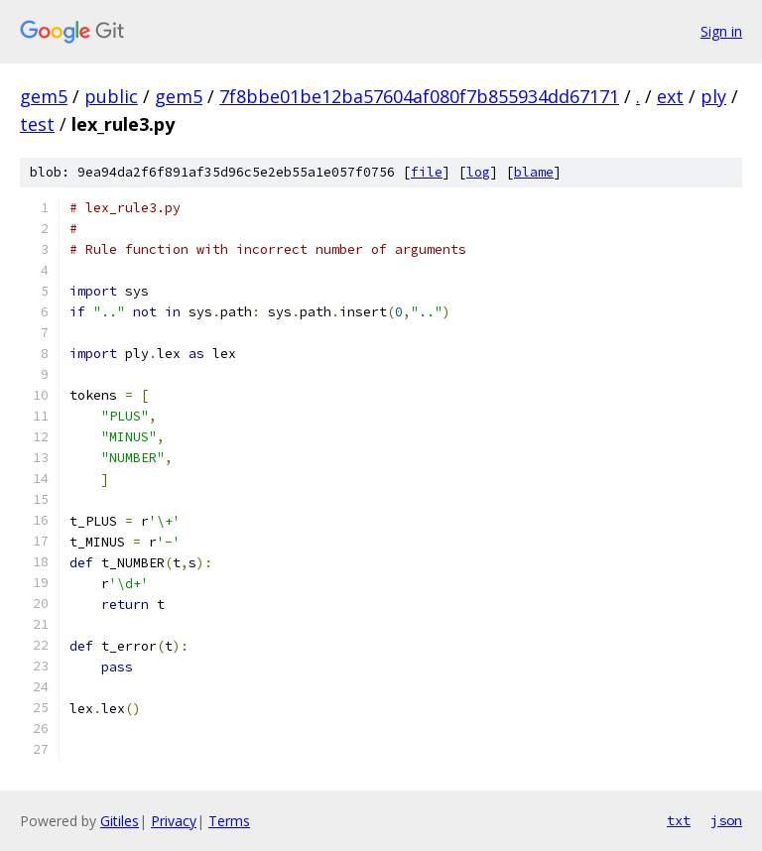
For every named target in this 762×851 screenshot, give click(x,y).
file (427, 172)
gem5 (43, 96)
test (37, 124)
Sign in (721, 31)
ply (713, 96)
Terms (229, 820)
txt (679, 820)
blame (534, 172)
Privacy (173, 820)
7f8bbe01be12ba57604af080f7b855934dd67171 (419, 96)
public (111, 96)
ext (670, 96)
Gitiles (119, 820)
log (478, 172)
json (726, 820)
